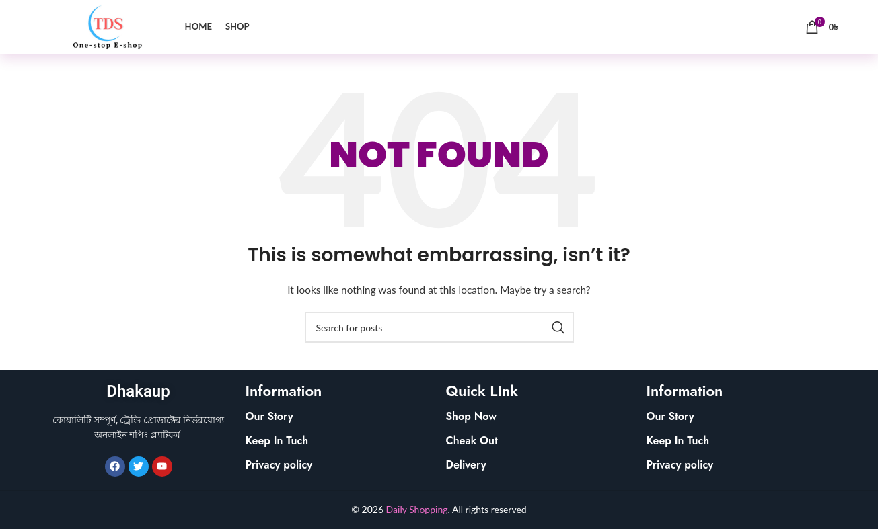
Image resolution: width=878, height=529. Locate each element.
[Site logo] (105, 26)
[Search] (439, 327)
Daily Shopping (417, 509)
